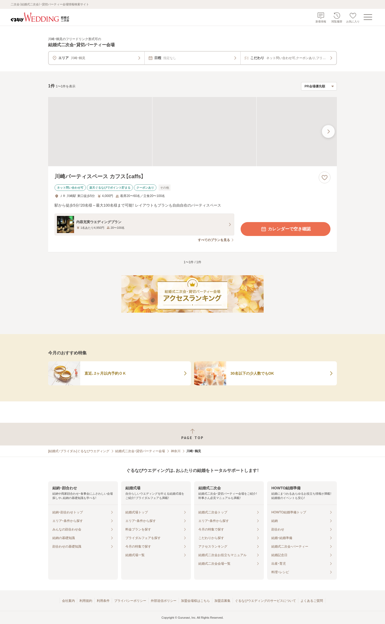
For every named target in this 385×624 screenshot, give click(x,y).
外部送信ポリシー (163, 601)
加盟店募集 (222, 601)
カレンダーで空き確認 (285, 229)
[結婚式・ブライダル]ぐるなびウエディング (78, 451)
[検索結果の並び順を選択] (319, 86)
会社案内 (68, 601)
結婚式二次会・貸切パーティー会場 (140, 451)
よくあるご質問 (312, 601)
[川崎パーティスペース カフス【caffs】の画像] (192, 131)
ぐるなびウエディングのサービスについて (265, 601)
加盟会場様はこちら (195, 601)
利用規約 (85, 601)
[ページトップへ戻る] (192, 434)
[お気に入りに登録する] (324, 177)
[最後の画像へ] (328, 131)
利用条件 (103, 601)
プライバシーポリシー (130, 601)
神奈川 (175, 451)
